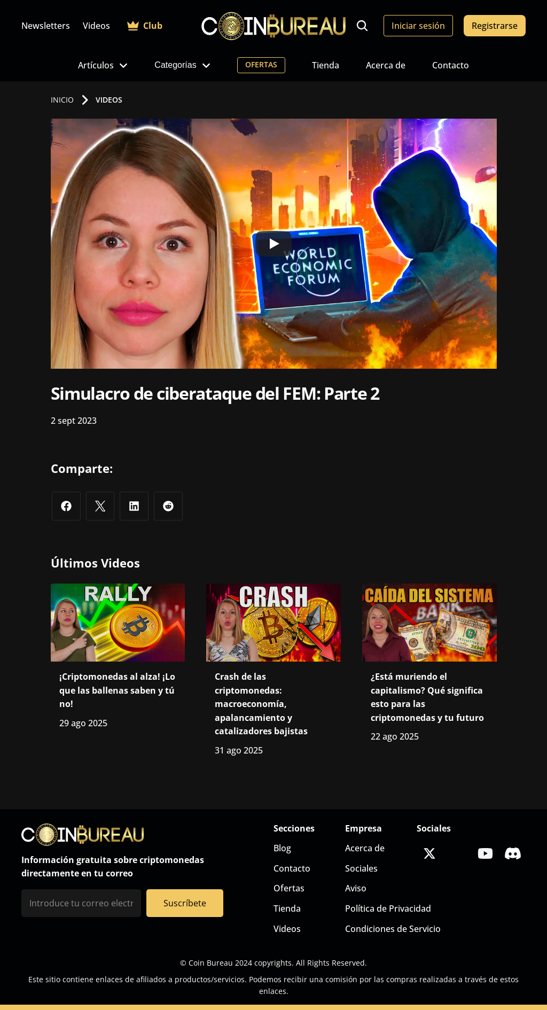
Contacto (450, 65)
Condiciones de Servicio (393, 929)
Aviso (355, 888)
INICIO (62, 100)
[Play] (273, 244)
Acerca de (385, 65)
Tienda (325, 65)
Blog (282, 848)
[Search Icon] (362, 25)
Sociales (361, 868)
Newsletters (45, 26)
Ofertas (289, 888)
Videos (96, 26)
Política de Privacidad (388, 908)
